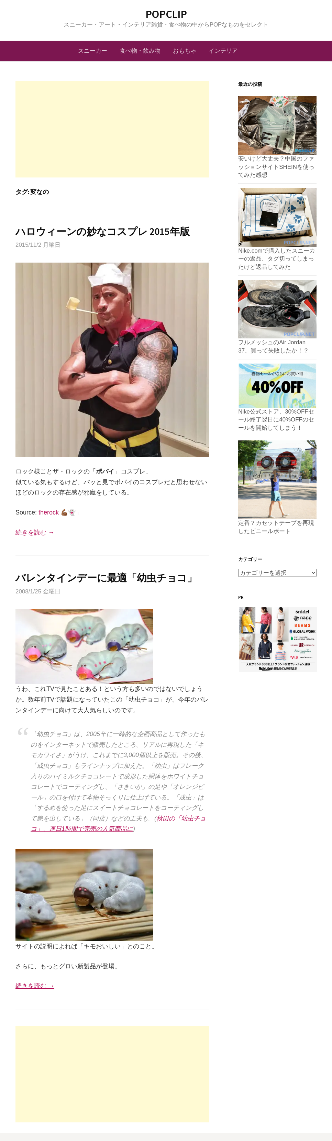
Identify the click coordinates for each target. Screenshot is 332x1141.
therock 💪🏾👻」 (60, 512)
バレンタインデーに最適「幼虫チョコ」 (106, 578)
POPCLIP (166, 14)
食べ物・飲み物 (140, 51)
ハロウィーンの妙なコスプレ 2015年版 (102, 231)
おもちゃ (184, 51)
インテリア (223, 51)
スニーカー (92, 51)
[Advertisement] (112, 129)
